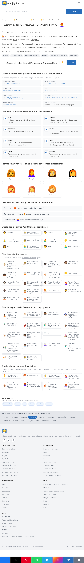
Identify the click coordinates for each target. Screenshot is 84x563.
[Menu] (79, 3)
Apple (4, 484)
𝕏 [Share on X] (16, 560)
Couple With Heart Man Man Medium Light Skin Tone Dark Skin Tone (71, 336)
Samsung (5, 501)
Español (15, 417)
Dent (47, 333)
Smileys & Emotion (50, 465)
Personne (36, 20)
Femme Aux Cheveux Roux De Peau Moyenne (71, 385)
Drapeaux (5, 452)
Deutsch (24, 417)
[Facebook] (4, 440)
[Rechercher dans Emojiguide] (34, 11)
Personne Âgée (31, 240)
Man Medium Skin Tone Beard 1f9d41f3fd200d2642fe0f (32, 283)
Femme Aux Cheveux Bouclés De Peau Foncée (52, 264)
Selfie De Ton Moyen (10, 357)
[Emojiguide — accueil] (4, 431)
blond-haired (7, 404)
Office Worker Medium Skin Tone (30, 345)
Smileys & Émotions (9, 465)
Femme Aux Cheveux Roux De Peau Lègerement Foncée (10, 386)
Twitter (4, 498)
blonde (5, 56)
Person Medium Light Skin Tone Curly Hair (31, 291)
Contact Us (6, 533)
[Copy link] (68, 560)
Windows (5, 494)
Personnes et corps (22, 20)
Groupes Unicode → (9, 475)
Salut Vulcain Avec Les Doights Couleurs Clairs (31, 314)
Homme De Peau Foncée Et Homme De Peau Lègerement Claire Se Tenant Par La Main (11, 348)
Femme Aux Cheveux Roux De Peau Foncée (31, 384)
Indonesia (45, 421)
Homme (8, 232)
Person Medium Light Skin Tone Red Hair (31, 299)
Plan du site (70, 546)
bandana (40, 404)
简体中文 (7, 421)
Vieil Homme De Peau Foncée (11, 290)
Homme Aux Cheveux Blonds (31, 247)
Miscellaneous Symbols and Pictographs (59, 105)
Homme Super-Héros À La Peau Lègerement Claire (31, 325)
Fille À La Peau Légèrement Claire (30, 263)
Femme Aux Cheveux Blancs (31, 233)
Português (62, 417)
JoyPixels (5, 504)
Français (33, 417)
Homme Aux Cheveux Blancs (11, 240)
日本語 (15, 421)
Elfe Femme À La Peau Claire (52, 344)
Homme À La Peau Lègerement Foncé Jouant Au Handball (72, 347)
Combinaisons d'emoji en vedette (55, 484)
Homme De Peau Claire (11, 283)
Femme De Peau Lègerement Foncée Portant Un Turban (72, 325)
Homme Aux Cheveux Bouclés (70, 233)
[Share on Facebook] (5, 560)
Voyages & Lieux (49, 462)
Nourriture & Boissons (10, 472)
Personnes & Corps (9, 449)
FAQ (45, 508)
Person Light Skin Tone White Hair (31, 273)
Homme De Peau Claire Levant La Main (52, 325)
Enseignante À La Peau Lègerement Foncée (31, 335)
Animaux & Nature (8, 469)
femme (44, 56)
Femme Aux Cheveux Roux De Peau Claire (71, 283)
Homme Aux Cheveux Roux (51, 240)
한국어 (23, 421)
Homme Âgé (70, 240)
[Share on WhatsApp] (36, 560)
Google (5, 488)
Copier (71, 62)
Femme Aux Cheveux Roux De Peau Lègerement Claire (51, 386)
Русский (72, 417)
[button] (21, 83)
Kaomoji (46, 504)
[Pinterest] (13, 440)
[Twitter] (9, 440)
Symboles (5, 459)
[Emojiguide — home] (13, 3)
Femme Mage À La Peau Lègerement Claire (72, 315)
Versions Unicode (49, 494)
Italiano (41, 417)
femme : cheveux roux (59, 56)
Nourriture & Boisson (51, 472)
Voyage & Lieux (8, 462)
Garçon (48, 232)
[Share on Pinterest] (26, 560)
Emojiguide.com (7, 20)
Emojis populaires (49, 498)
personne (73, 56)
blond (31, 404)
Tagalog (55, 421)
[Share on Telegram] (47, 560)
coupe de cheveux (32, 56)
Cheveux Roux (30, 375)
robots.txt (79, 546)
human (18, 404)
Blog (45, 501)
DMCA (4, 530)
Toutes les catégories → (51, 475)
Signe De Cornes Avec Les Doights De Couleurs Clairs (11, 335)
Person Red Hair (52, 290)
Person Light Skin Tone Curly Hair (11, 298)
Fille (6, 246)
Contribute (6, 517)
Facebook (6, 491)
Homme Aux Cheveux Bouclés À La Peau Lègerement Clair (11, 265)
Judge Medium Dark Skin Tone (51, 313)
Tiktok (4, 508)
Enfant (48, 246)
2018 (63, 47)
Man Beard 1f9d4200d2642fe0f (73, 290)
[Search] (74, 11)
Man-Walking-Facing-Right (9, 324)
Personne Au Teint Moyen (71, 262)
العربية (31, 421)
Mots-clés (46, 488)
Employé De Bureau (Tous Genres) (30, 357)
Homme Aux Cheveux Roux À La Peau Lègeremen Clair (52, 275)
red (25, 404)
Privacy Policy (7, 523)
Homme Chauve (72, 246)
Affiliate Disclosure (9, 527)
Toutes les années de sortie (53, 491)
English (6, 417)
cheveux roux (17, 56)
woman (49, 404)
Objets (4, 456)
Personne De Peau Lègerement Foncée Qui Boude (10, 316)
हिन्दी (37, 421)
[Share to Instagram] (57, 560)
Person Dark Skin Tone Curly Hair (52, 283)
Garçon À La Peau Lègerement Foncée (9, 275)
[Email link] (78, 560)
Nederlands (51, 417)
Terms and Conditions (10, 520)
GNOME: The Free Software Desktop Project (18, 537)
